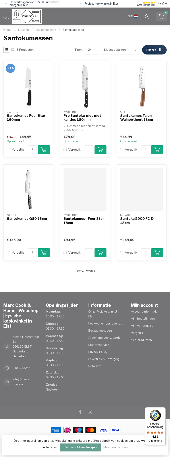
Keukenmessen (45, 30)
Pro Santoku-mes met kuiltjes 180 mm (82, 118)
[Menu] (163, 410)
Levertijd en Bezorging (104, 359)
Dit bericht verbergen (80, 447)
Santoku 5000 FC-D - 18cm (138, 221)
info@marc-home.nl (21, 381)
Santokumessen (73, 30)
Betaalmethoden (100, 331)
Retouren (94, 366)
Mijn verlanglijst (142, 326)
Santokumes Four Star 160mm (26, 118)
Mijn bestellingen (143, 319)
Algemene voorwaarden (105, 338)
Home (7, 30)
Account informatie (144, 311)
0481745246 (21, 368)
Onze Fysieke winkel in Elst (104, 314)
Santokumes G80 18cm (27, 219)
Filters (154, 50)
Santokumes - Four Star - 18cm (85, 221)
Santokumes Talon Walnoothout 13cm (136, 118)
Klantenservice (98, 345)
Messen (23, 30)
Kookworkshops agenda (105, 323)
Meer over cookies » (116, 447)
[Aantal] (32, 149)
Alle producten (141, 340)
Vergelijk (18, 149)
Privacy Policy (97, 352)
